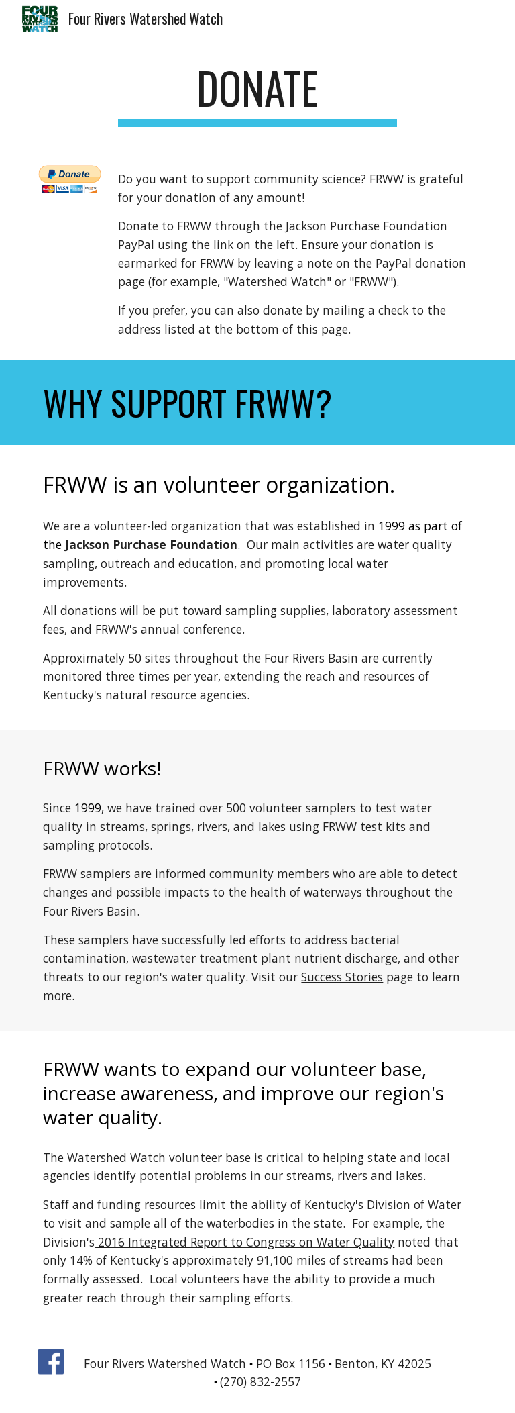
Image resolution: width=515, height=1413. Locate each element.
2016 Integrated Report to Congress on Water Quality (244, 1242)
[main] (257, 94)
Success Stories (342, 977)
